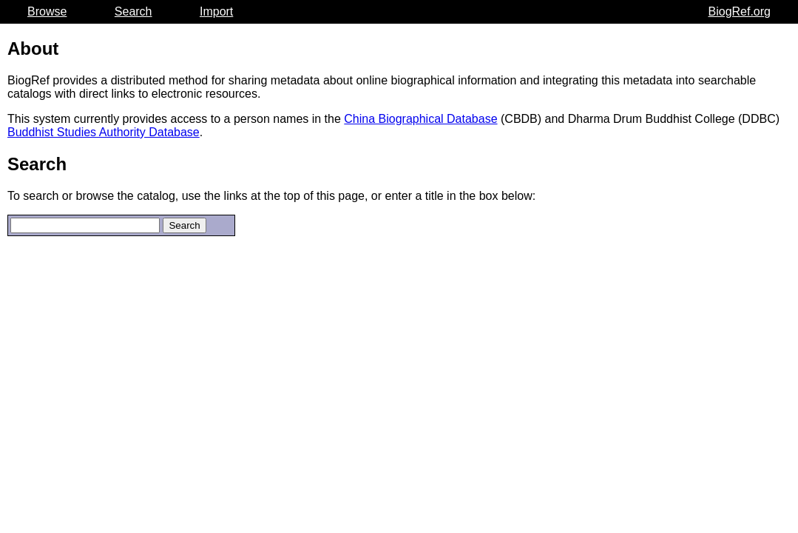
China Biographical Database (420, 119)
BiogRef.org (740, 11)
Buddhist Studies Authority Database (103, 132)
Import (216, 11)
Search (133, 11)
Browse (47, 11)
